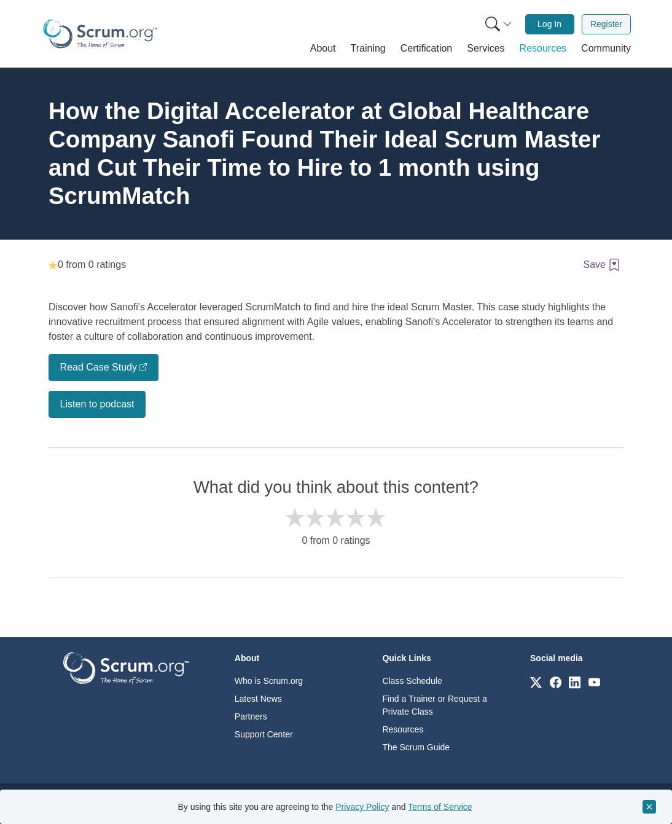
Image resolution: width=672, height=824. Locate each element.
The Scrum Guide (416, 747)
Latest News (258, 699)
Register (606, 24)
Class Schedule (412, 681)
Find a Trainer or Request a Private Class (434, 705)
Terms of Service (440, 807)
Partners (251, 716)
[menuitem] (497, 24)
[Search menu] (498, 24)
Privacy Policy (362, 807)
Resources (402, 729)
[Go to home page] (126, 667)
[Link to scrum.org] (536, 682)
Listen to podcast (97, 404)
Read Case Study (98, 367)
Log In (549, 24)
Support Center (264, 734)
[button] (323, 48)
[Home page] (100, 34)
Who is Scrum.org (269, 681)
